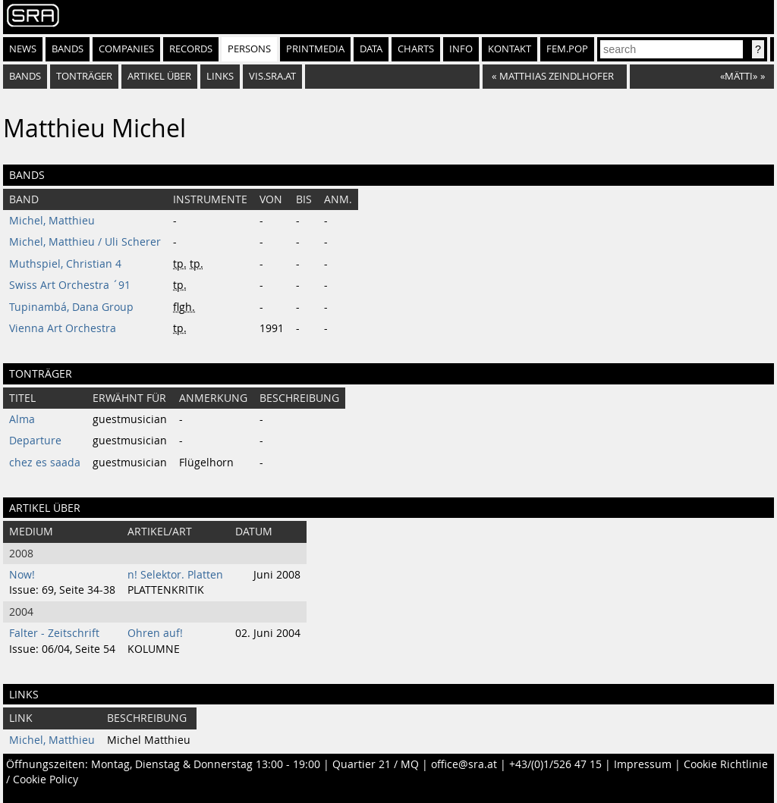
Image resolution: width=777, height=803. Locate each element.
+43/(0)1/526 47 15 (555, 764)
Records (190, 48)
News (22, 48)
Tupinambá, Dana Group (71, 307)
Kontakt (509, 48)
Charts (416, 48)
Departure (35, 440)
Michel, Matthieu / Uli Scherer (85, 242)
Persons (249, 48)
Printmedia (315, 48)
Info (461, 48)
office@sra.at (464, 764)
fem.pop (567, 48)
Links (220, 76)
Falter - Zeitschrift (54, 633)
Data (371, 48)
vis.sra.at (272, 76)
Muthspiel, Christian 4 (65, 264)
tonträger (84, 76)
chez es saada (44, 462)
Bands (67, 48)
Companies (126, 48)
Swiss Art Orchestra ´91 (70, 285)
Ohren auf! (155, 633)
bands (25, 76)
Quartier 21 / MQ (375, 764)
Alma (22, 419)
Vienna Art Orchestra (62, 328)
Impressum (643, 764)
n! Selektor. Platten (175, 575)
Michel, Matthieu (52, 220)
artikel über (159, 76)
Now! (22, 575)
